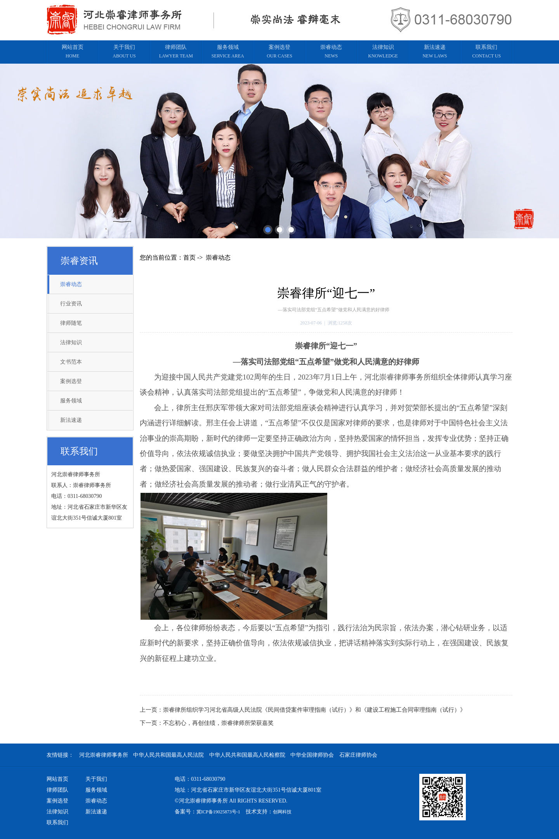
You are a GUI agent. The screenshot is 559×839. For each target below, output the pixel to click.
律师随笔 (71, 323)
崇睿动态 (71, 284)
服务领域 (71, 401)
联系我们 (57, 822)
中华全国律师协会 (312, 755)
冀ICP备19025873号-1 (218, 812)
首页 (189, 257)
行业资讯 (71, 304)
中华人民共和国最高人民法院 (168, 755)
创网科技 (282, 812)
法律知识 (71, 342)
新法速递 (71, 420)
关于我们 (96, 779)
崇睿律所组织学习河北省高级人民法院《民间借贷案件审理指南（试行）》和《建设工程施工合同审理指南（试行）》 (314, 710)
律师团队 (57, 790)
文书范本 (71, 362)
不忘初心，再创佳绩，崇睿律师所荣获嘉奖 (218, 723)
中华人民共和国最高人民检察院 (247, 755)
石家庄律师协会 (358, 755)
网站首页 (57, 779)
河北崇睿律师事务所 (103, 755)
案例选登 (71, 381)
